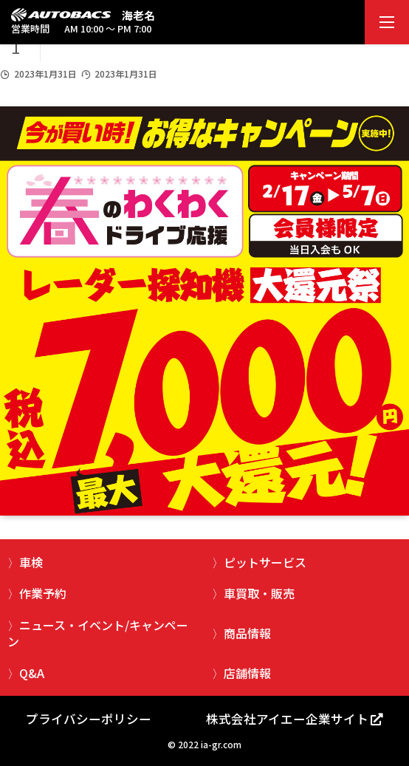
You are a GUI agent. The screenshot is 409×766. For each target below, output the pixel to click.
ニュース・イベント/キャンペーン (97, 633)
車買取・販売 (259, 593)
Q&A (31, 673)
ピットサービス (265, 562)
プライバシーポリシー (88, 719)
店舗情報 (247, 673)
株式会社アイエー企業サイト (287, 719)
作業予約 (42, 593)
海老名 (138, 15)
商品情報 (247, 633)
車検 (31, 562)
